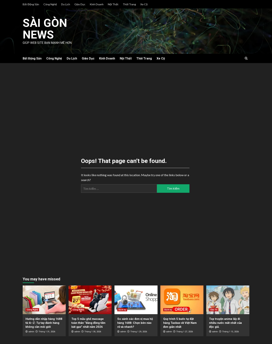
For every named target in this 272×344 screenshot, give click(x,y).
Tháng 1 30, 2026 (92, 331)
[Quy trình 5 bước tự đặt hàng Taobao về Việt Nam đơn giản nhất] (181, 299)
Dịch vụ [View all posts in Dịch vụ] (122, 310)
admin (31, 331)
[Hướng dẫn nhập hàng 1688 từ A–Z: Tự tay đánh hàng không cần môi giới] (44, 299)
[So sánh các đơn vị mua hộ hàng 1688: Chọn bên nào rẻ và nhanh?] (136, 299)
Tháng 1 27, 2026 (184, 331)
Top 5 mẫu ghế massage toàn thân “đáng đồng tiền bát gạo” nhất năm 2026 (88, 323)
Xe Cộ (144, 4)
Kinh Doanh (97, 4)
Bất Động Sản (31, 4)
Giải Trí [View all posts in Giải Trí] (213, 310)
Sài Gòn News (45, 28)
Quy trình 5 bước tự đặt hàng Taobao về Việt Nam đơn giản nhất (180, 323)
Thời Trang (129, 4)
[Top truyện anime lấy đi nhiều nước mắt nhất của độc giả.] (227, 299)
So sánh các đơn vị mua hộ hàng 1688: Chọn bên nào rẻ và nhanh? (135, 323)
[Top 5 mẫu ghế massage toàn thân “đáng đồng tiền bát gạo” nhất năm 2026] (90, 299)
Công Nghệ (50, 4)
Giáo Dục (79, 4)
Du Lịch (65, 4)
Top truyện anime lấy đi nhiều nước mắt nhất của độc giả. (225, 323)
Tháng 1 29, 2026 (138, 331)
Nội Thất (113, 4)
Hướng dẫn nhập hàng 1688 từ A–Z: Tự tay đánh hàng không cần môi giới (44, 323)
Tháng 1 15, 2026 (230, 331)
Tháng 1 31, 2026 (47, 331)
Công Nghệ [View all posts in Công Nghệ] (32, 310)
